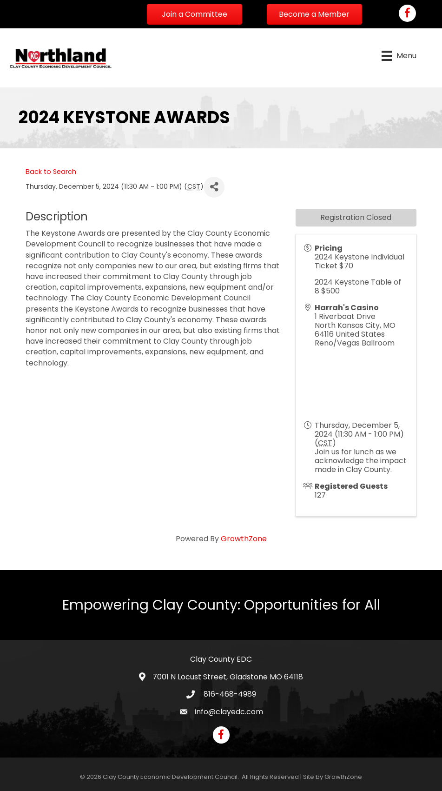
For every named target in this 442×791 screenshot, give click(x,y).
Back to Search (51, 171)
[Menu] (399, 56)
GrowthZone (244, 538)
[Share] (214, 187)
